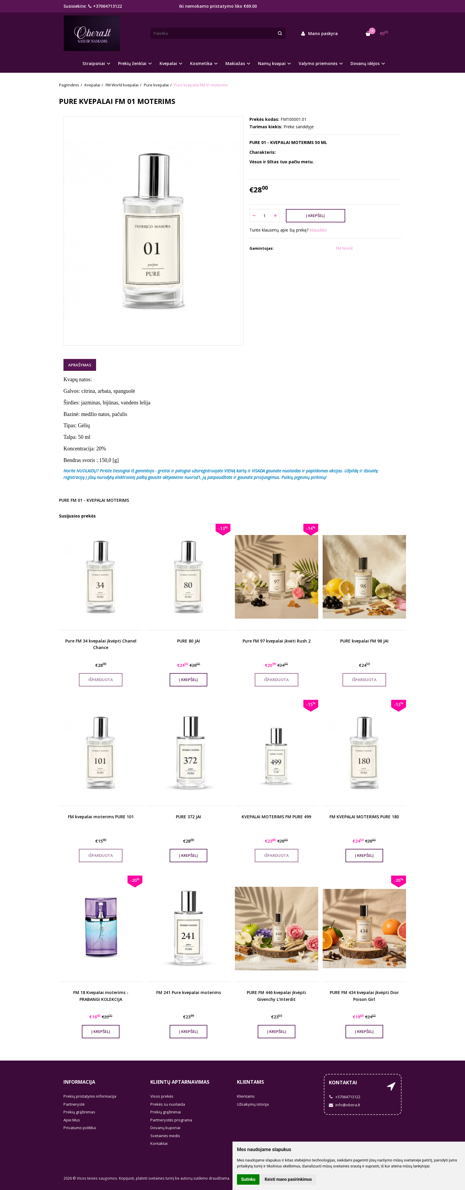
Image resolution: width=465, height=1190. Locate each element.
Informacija (79, 1082)
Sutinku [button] (248, 1179)
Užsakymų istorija (253, 1104)
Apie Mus (71, 1120)
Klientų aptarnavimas (179, 1082)
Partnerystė (74, 1104)
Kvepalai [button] (168, 63)
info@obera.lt (344, 1104)
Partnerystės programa (171, 1120)
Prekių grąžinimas (79, 1112)
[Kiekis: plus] (275, 215)
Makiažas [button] (235, 63)
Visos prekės (161, 1096)
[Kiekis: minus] (253, 215)
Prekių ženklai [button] (132, 63)
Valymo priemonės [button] (318, 63)
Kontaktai (159, 1143)
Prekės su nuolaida (167, 1104)
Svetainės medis (165, 1135)
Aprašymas (79, 365)
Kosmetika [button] (201, 63)
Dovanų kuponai (165, 1127)
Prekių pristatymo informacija (89, 1096)
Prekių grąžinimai (165, 1112)
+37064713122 (105, 6)
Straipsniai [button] (93, 63)
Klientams (250, 1082)
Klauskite (318, 230)
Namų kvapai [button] (272, 63)
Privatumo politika (79, 1127)
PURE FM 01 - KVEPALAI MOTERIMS (94, 500)
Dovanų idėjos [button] (365, 63)
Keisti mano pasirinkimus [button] (288, 1179)
